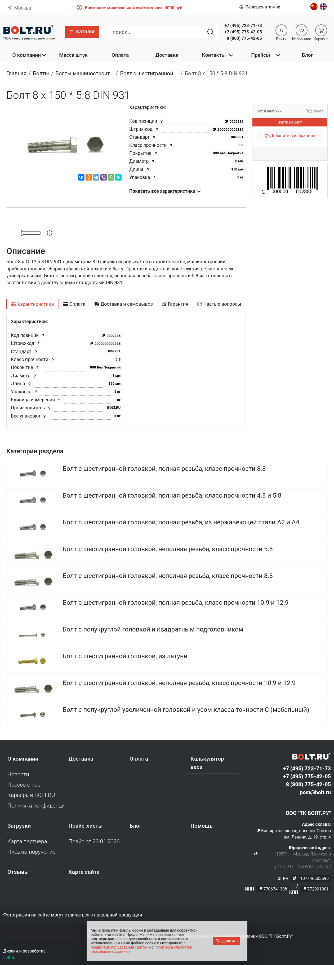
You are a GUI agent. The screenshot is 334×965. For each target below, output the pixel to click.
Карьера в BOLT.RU (31, 795)
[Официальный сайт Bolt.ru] (28, 30)
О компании (26, 55)
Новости (18, 774)
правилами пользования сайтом (119, 947)
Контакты (214, 55)
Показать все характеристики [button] (165, 191)
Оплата (120, 55)
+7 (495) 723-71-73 (243, 25)
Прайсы (260, 55)
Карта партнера (27, 841)
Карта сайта (84, 872)
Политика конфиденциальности (35, 805)
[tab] (32, 304)
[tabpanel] (126, 371)
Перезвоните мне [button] (259, 7)
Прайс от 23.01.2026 (93, 841)
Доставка (167, 55)
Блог (307, 55)
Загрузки (19, 826)
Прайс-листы (85, 826)
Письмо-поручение (31, 852)
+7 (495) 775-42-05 (243, 31)
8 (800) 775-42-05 (244, 38)
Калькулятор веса (207, 763)
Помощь (201, 826)
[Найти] (211, 32)
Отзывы (18, 872)
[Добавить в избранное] (290, 136)
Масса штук (73, 55)
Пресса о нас (24, 785)
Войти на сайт (290, 122)
